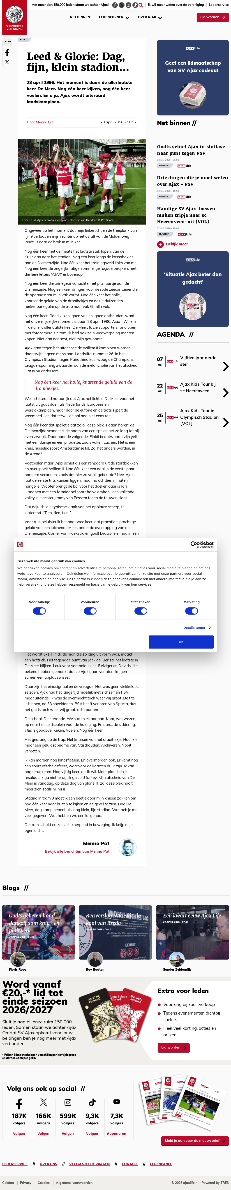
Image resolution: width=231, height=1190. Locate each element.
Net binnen (80, 17)
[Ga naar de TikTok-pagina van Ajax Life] (135, 5)
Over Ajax (150, 17)
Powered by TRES (215, 1183)
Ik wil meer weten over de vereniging (176, 5)
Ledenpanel (161, 1164)
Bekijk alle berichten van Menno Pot (77, 852)
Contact (130, 1164)
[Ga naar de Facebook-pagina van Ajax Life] (115, 5)
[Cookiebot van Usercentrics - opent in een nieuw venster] (194, 544)
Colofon (8, 1183)
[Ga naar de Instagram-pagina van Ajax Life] (128, 5)
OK (181, 642)
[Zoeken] (141, 5)
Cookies (44, 1183)
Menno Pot (45, 122)
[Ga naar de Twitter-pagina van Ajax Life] (122, 5)
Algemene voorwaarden (74, 1183)
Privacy (25, 1183)
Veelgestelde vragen (89, 1164)
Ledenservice (219, 5)
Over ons (48, 1164)
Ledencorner (114, 17)
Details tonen (194, 628)
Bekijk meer (172, 244)
